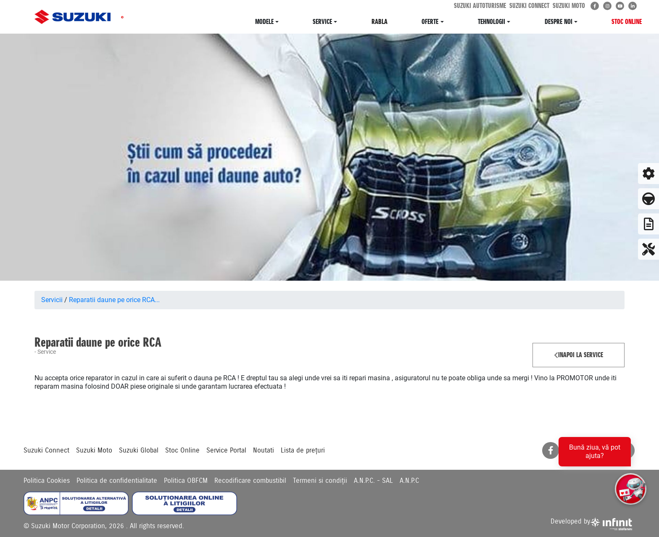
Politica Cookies (47, 480)
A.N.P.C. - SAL (373, 480)
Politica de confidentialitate (116, 480)
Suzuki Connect (46, 450)
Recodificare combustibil (250, 480)
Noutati (263, 450)
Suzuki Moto (94, 450)
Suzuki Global (138, 450)
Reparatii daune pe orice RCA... (114, 300)
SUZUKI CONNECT (529, 6)
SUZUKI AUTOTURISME (480, 6)
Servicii (52, 300)
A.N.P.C (409, 480)
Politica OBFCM (186, 480)
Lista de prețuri (303, 450)
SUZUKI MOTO (569, 6)
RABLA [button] (379, 22)
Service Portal (226, 450)
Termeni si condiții (320, 480)
